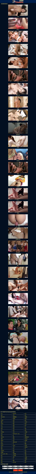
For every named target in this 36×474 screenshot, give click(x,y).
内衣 (13, 430)
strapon (26, 438)
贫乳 (25, 430)
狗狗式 (2, 440)
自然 (13, 438)
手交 (13, 415)
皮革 (13, 428)
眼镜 (1, 462)
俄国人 (26, 418)
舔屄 (13, 460)
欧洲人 (2, 443)
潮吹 (25, 435)
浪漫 (1, 442)
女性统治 (2, 450)
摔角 (25, 462)
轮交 (1, 460)
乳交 (25, 450)
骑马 (25, 415)
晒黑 (25, 443)
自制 (13, 420)
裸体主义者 (15, 442)
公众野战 (14, 455)
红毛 (25, 413)
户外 (13, 447)
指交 (1, 455)
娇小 (13, 448)
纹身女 (26, 445)
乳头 (13, 440)
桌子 (25, 442)
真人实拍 (14, 462)
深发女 (2, 423)
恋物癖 (2, 452)
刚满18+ (26, 447)
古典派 (26, 457)
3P (25, 448)
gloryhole (14, 413)
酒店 (13, 423)
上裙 (25, 455)
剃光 (25, 425)
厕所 (25, 452)
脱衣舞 (26, 440)
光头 (1, 413)
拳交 (1, 457)
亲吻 (13, 425)
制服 (25, 453)
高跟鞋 (14, 418)
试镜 (1, 428)
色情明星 (14, 453)
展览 (1, 447)
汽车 (1, 425)
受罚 (13, 457)
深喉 (1, 438)
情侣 (1, 435)
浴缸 (1, 415)
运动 (25, 433)
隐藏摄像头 (15, 416)
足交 (1, 458)
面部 (1, 448)
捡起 (13, 450)
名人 (1, 430)
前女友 (2, 445)
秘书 (25, 420)
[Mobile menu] (1, 1)
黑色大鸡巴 (3, 416)
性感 (25, 423)
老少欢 (14, 445)
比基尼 (2, 420)
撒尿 (13, 452)
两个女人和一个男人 (4, 453)
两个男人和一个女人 (16, 433)
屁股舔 (26, 416)
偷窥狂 (26, 458)
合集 (1, 433)
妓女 (25, 460)
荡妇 (25, 428)
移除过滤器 (20, 470)
